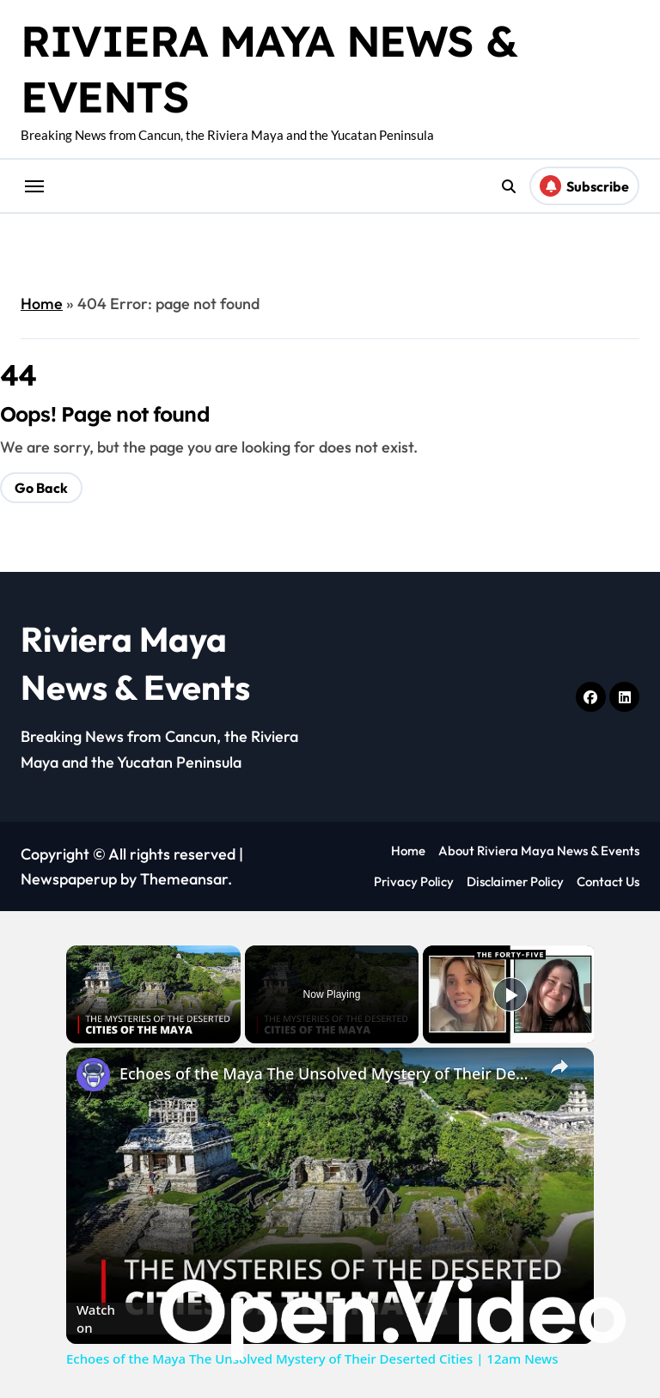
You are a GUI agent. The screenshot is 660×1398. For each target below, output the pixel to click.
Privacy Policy (414, 881)
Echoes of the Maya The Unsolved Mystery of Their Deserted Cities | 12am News (327, 1073)
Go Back (41, 487)
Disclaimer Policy (515, 881)
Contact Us (608, 881)
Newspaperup (69, 879)
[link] (93, 1075)
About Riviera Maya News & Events (538, 850)
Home (42, 303)
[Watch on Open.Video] (330, 1319)
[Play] (510, 994)
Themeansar (184, 879)
